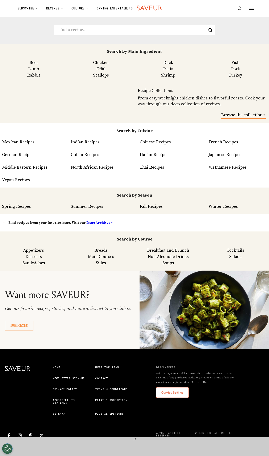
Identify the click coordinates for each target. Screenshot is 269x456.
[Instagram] (20, 435)
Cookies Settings (172, 392)
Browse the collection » (243, 115)
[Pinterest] (30, 435)
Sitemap (59, 413)
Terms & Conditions (111, 389)
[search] (210, 30)
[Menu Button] (251, 8)
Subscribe (19, 326)
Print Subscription (111, 400)
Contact (101, 378)
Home (56, 367)
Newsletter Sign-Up (69, 378)
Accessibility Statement (64, 401)
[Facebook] (9, 435)
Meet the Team (107, 367)
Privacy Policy (65, 389)
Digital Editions (109, 413)
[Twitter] (41, 435)
